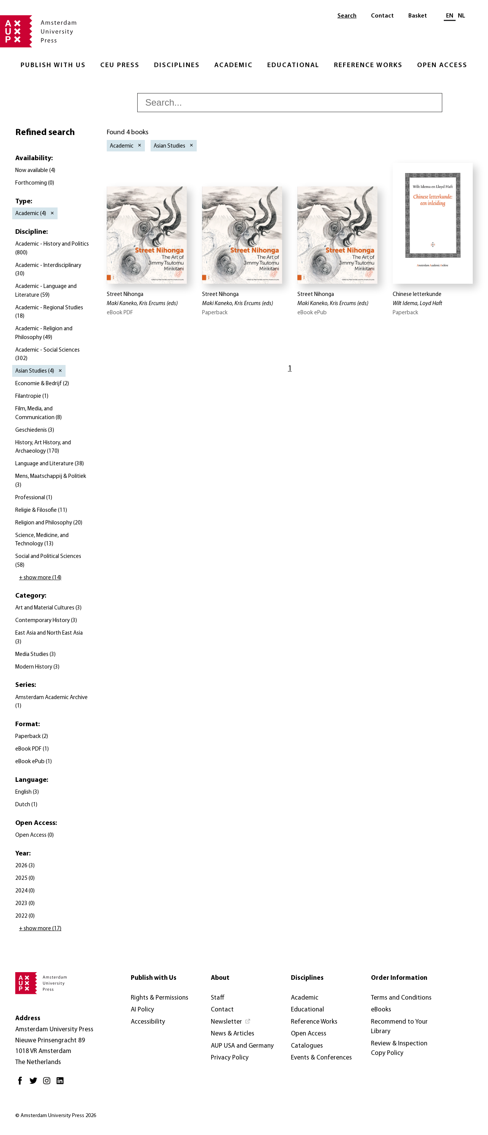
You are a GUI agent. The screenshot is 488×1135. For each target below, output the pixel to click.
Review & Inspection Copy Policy (399, 1048)
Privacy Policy (230, 1058)
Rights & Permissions (159, 998)
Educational (293, 65)
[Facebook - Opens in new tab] (22, 1083)
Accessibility (148, 1022)
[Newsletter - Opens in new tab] (231, 1022)
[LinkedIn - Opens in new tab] (62, 1083)
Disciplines (177, 65)
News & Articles (232, 1034)
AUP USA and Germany (242, 1046)
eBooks (381, 1009)
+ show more (40, 578)
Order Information (399, 978)
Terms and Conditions (401, 998)
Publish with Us (53, 65)
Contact (382, 16)
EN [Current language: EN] (449, 16)
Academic (233, 65)
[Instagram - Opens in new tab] (48, 1083)
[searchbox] (289, 102)
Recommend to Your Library (399, 1027)
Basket (417, 16)
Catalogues (307, 1046)
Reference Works (368, 65)
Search (346, 16)
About (220, 978)
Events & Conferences (321, 1058)
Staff (218, 998)
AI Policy (142, 1009)
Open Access (442, 65)
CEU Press (120, 65)
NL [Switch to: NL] (461, 16)
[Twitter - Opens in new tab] (35, 1083)
